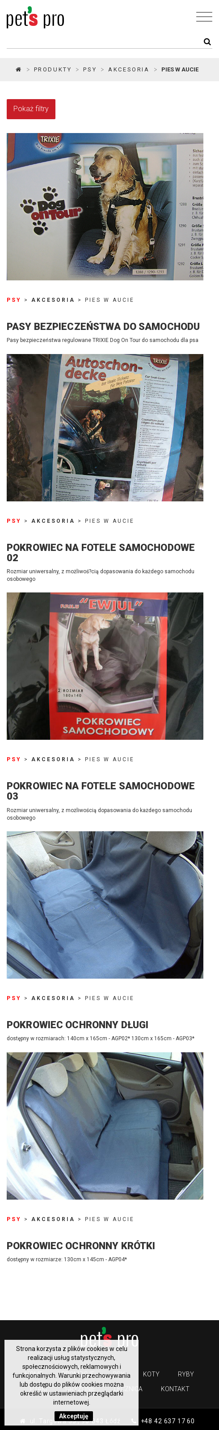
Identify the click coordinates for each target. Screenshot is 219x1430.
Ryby (186, 1374)
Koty (151, 1374)
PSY (90, 69)
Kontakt (175, 1388)
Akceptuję (73, 1416)
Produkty (53, 69)
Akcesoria (128, 69)
